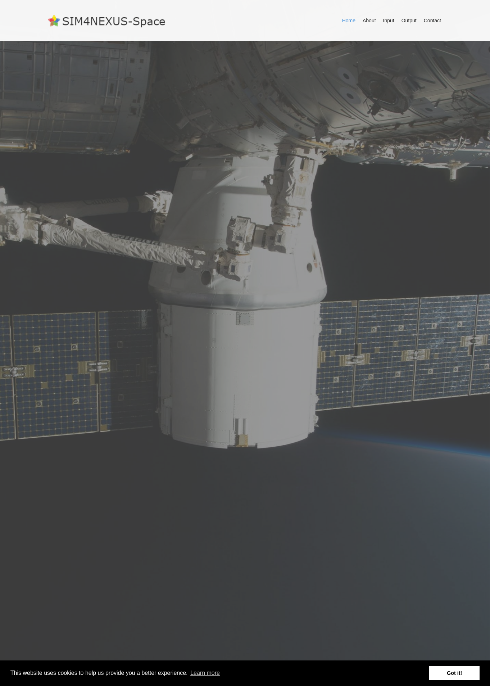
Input (388, 20)
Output (409, 20)
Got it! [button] (454, 673)
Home (348, 20)
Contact (432, 20)
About (369, 20)
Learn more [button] (205, 673)
